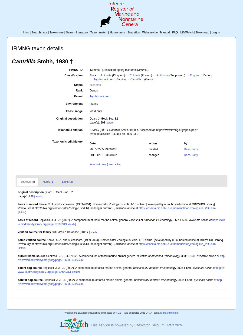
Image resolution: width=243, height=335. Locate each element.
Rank (79, 90)
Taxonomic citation (69, 130)
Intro (26, 32)
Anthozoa (163, 75)
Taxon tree (57, 32)
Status (78, 85)
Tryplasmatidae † (104, 79)
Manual (165, 32)
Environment (74, 103)
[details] (110, 122)
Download (202, 32)
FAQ (175, 32)
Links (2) (67, 181)
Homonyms (117, 32)
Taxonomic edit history (67, 141)
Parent (78, 96)
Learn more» (175, 325)
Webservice (150, 32)
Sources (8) (27, 181)
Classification (74, 75)
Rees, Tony (191, 149)
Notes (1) (48, 181)
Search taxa (39, 32)
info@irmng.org (171, 313)
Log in (216, 32)
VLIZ (118, 313)
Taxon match (98, 32)
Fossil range (74, 111)
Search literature (77, 32)
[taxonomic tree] (98, 164)
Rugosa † (196, 75)
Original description (69, 118)
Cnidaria (135, 75)
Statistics (133, 32)
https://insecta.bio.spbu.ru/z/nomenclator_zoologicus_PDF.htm (177, 208)
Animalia (106, 75)
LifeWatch (187, 32)
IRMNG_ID (76, 70)
